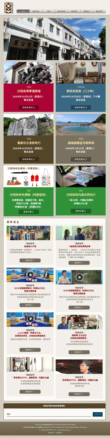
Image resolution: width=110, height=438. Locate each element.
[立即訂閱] (98, 414)
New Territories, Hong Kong (78, 427)
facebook (51, 432)
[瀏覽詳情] (30, 260)
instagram (58, 432)
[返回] (5, 39)
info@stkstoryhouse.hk (64, 430)
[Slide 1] (53, 58)
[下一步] (104, 39)
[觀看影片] (30, 305)
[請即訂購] (29, 212)
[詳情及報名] (29, 107)
